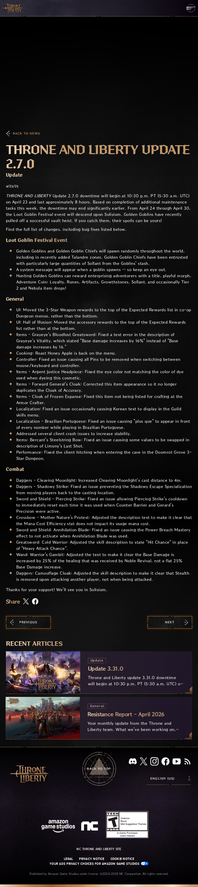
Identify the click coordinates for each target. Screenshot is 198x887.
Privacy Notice (91, 859)
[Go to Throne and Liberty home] (13, 8)
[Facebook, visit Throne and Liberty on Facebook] (165, 762)
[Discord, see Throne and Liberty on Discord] (133, 762)
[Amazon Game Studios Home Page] (58, 827)
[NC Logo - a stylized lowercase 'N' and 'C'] (90, 826)
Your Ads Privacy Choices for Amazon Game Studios (99, 864)
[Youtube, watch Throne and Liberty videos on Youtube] (176, 762)
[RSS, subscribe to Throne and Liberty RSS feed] (187, 762)
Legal (68, 859)
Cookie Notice (122, 859)
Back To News (26, 133)
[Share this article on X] (26, 601)
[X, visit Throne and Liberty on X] (143, 761)
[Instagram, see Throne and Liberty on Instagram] (154, 762)
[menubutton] (190, 8)
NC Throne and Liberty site (99, 849)
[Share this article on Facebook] (35, 602)
